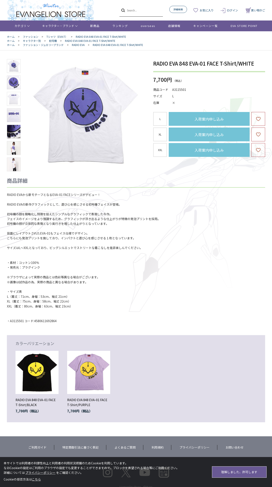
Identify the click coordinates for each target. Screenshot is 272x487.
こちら (36, 479)
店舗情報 (174, 26)
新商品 (94, 26)
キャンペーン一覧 (205, 26)
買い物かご (255, 10)
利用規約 (157, 447)
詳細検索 (178, 9)
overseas (148, 26)
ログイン (232, 10)
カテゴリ (20, 26)
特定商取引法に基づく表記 (80, 447)
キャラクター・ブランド (58, 26)
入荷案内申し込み (209, 119)
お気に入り (207, 10)
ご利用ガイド (37, 447)
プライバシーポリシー (194, 447)
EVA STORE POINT (244, 26)
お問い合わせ (235, 447)
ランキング (120, 26)
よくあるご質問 (125, 447)
